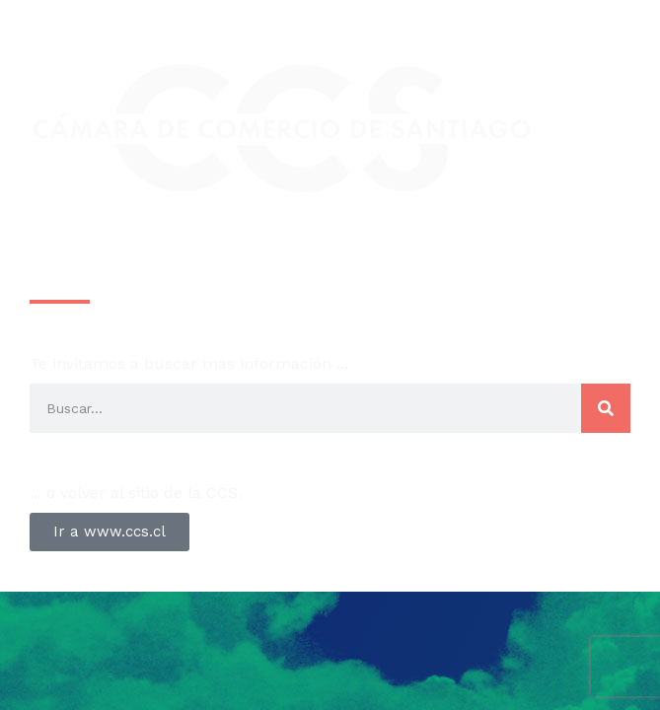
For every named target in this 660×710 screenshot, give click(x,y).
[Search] (605, 408)
